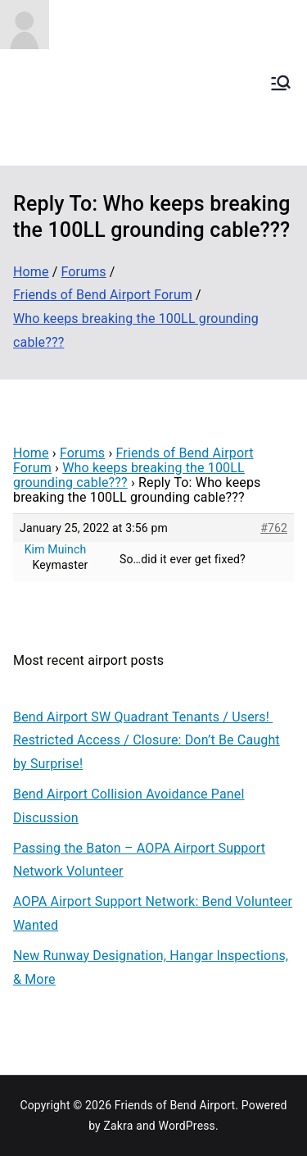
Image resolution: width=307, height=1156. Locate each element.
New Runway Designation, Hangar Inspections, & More (150, 967)
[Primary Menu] (281, 82)
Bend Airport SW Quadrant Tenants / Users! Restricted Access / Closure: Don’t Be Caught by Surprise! (146, 740)
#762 (273, 528)
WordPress (187, 1125)
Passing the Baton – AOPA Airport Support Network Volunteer (139, 860)
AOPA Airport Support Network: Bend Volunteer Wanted (152, 913)
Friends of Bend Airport (175, 1105)
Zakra (118, 1125)
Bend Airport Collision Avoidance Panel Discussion (129, 806)
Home (31, 453)
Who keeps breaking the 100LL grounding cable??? (129, 475)
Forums (82, 453)
